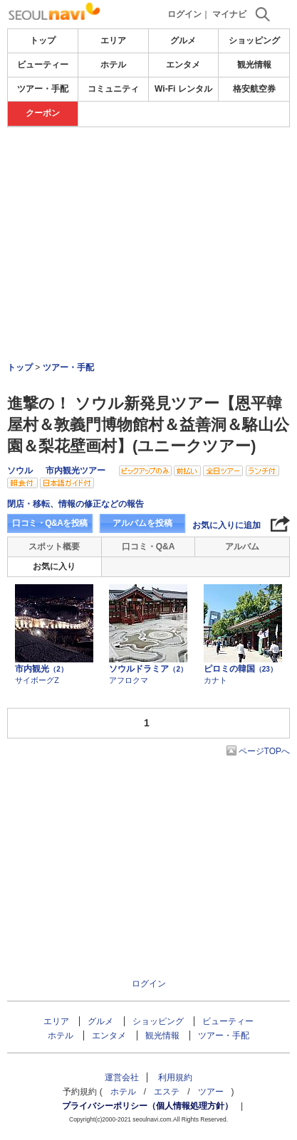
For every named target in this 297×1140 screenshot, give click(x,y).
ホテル (113, 65)
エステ (166, 1092)
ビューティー (42, 65)
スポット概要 (54, 547)
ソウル (20, 470)
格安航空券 (254, 89)
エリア (113, 40)
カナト (215, 680)
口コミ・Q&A (148, 547)
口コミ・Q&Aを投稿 (50, 523)
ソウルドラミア (148, 669)
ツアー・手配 (42, 89)
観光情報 (254, 65)
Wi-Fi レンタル (183, 89)
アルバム (242, 547)
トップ (43, 40)
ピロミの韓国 (240, 669)
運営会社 (122, 1077)
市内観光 (41, 669)
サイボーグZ (37, 680)
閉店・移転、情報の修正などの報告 (75, 504)
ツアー (211, 1092)
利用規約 (175, 1077)
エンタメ (183, 65)
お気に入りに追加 (226, 525)
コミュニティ (113, 89)
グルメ (183, 40)
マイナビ (229, 14)
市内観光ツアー (75, 470)
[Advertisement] (148, 205)
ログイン (184, 14)
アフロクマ (128, 680)
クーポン (43, 113)
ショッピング (254, 40)
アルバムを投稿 (142, 523)
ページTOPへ (264, 751)
